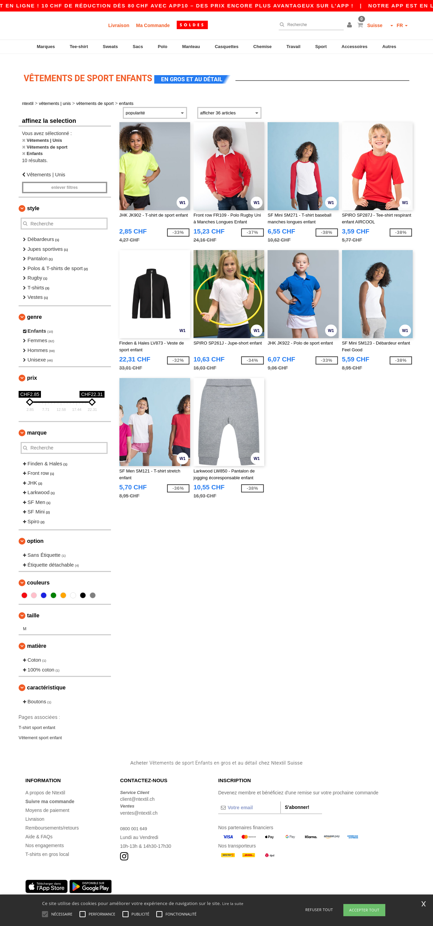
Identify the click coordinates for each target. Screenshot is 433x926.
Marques (46, 46)
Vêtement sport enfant (40, 731)
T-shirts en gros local (47, 848)
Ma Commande (153, 25)
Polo (162, 46)
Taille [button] (33, 609)
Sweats (110, 46)
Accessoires (355, 46)
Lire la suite (233, 903)
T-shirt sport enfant (37, 721)
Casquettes (226, 46)
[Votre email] (249, 801)
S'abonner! (297, 800)
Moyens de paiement (47, 804)
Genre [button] (34, 310)
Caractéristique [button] (46, 681)
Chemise (262, 46)
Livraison (118, 25)
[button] (350, 25)
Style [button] (33, 202)
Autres (389, 46)
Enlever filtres (64, 181)
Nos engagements (44, 839)
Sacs (138, 46)
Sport (321, 46)
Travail (293, 46)
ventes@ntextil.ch (139, 806)
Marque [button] (37, 426)
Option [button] (35, 535)
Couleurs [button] (38, 576)
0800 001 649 (134, 822)
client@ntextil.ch (137, 792)
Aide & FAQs (38, 830)
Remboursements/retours (52, 821)
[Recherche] (309, 25)
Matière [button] (36, 640)
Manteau (191, 46)
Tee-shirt (79, 46)
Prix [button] (32, 371)
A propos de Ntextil (45, 786)
